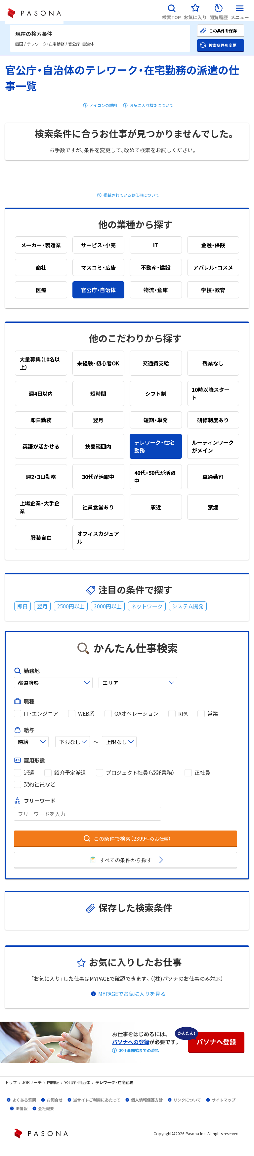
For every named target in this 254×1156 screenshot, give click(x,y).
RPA (183, 713)
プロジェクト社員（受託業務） (140, 772)
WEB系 (86, 713)
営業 (212, 713)
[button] (171, 10)
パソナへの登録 (130, 1042)
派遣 (29, 772)
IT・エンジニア (41, 713)
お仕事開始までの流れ (139, 1050)
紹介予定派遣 (70, 772)
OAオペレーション (136, 713)
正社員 (202, 772)
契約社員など (40, 784)
